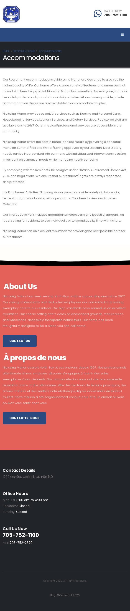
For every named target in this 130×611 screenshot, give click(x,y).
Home (6, 51)
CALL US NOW (113, 11)
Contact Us (19, 341)
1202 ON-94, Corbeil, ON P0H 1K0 (28, 477)
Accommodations (50, 51)
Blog (53, 595)
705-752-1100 (115, 15)
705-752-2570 (21, 542)
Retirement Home (24, 51)
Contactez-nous (24, 418)
